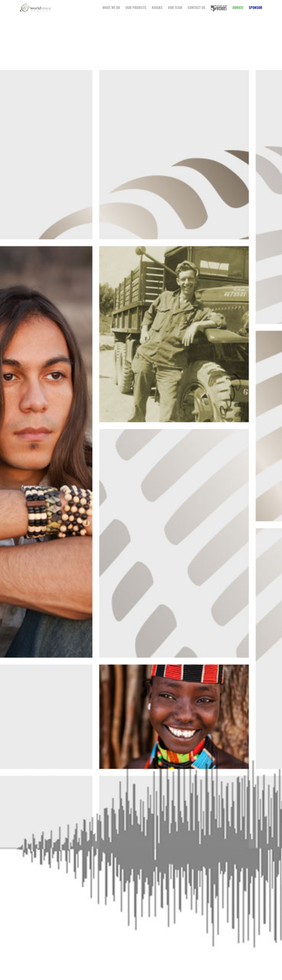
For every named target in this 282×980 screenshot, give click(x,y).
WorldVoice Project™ (36, 7)
